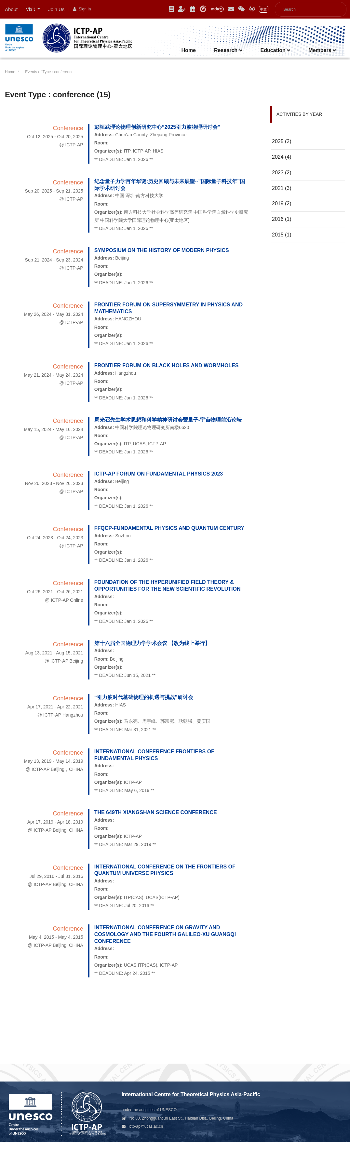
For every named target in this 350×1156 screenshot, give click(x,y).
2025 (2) (281, 141)
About (11, 9)
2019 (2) (281, 203)
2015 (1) (281, 234)
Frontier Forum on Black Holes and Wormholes (166, 365)
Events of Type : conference (49, 72)
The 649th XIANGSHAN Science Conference (155, 812)
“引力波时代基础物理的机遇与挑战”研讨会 (143, 697)
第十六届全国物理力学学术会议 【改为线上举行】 (152, 643)
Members (322, 50)
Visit (31, 9)
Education (275, 50)
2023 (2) (281, 172)
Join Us (56, 9)
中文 (263, 9)
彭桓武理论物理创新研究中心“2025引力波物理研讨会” (157, 127)
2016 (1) (281, 219)
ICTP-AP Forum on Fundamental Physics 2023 (158, 474)
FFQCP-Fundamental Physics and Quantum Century (169, 528)
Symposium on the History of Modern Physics (161, 250)
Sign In (82, 9)
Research (228, 50)
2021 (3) (281, 188)
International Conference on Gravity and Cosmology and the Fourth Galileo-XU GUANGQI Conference (165, 934)
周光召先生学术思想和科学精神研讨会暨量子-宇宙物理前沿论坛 (168, 420)
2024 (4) (281, 157)
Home (189, 50)
